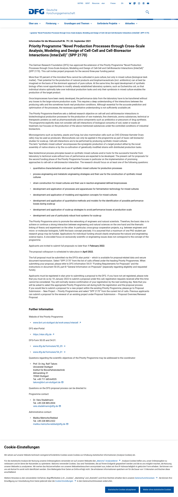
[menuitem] (35, 23)
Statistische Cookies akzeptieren (122, 489)
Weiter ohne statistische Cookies (157, 489)
